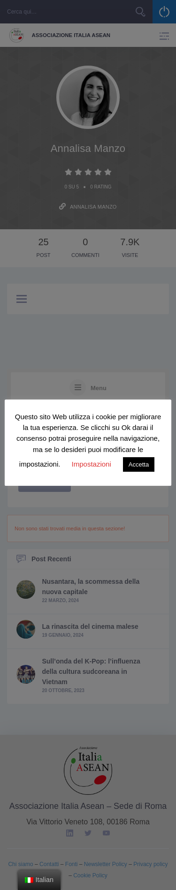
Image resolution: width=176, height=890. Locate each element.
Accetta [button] (139, 464)
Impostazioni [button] (91, 464)
